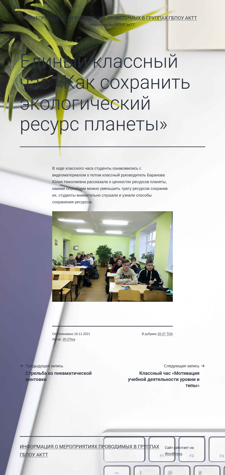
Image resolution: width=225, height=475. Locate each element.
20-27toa (69, 339)
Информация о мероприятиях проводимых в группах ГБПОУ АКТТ (112, 18)
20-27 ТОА (165, 334)
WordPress (173, 454)
